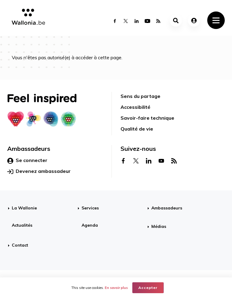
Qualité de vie (137, 129)
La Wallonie (24, 208)
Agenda (90, 225)
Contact (20, 245)
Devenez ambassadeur (39, 171)
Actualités (22, 225)
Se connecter (27, 160)
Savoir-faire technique (147, 118)
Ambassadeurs (166, 208)
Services (90, 208)
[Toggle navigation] (216, 20)
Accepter (148, 287)
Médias (158, 226)
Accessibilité (135, 107)
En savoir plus (116, 288)
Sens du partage (140, 96)
